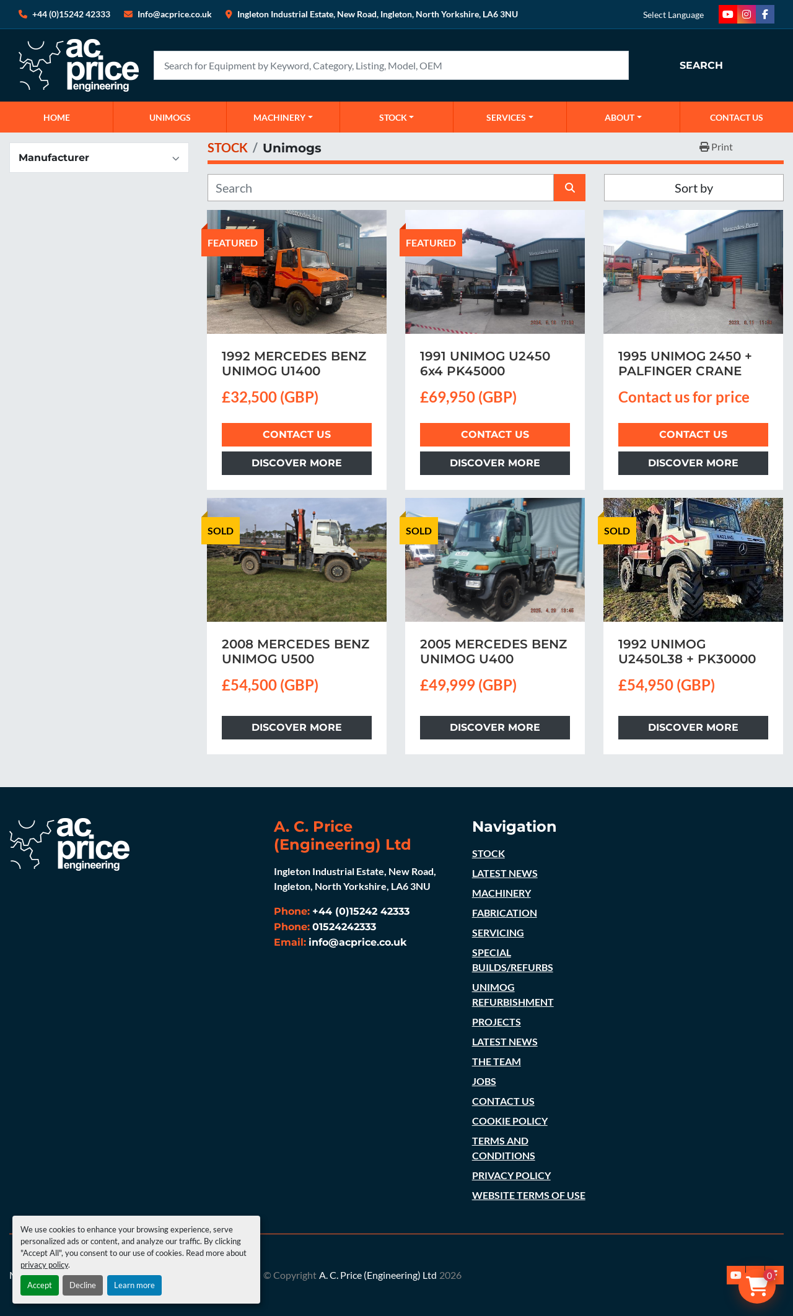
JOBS (484, 1081)
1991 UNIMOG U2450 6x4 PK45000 (485, 363)
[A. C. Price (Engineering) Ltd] (69, 843)
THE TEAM (496, 1061)
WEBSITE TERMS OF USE (528, 1195)
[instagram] (746, 14)
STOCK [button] (393, 117)
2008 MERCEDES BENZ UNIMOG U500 (295, 651)
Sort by (694, 187)
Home (56, 117)
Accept (39, 1285)
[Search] (391, 65)
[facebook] (765, 14)
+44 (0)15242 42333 (71, 14)
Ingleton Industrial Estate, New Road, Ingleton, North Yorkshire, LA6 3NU (377, 14)
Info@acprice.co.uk (175, 14)
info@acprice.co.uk (358, 942)
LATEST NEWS (505, 873)
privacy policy (44, 1265)
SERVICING (498, 932)
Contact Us (297, 434)
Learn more (134, 1285)
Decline (82, 1285)
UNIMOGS (170, 117)
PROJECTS (496, 1021)
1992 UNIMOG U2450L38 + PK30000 (687, 651)
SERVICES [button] (506, 117)
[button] (283, 117)
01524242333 (344, 927)
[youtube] (728, 14)
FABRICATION (504, 912)
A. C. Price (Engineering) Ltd (378, 1275)
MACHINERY (279, 117)
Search (701, 65)
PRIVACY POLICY (511, 1175)
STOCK (488, 853)
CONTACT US (736, 117)
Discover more (297, 463)
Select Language (673, 14)
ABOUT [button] (619, 117)
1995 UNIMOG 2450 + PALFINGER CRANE (685, 363)
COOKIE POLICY (510, 1120)
